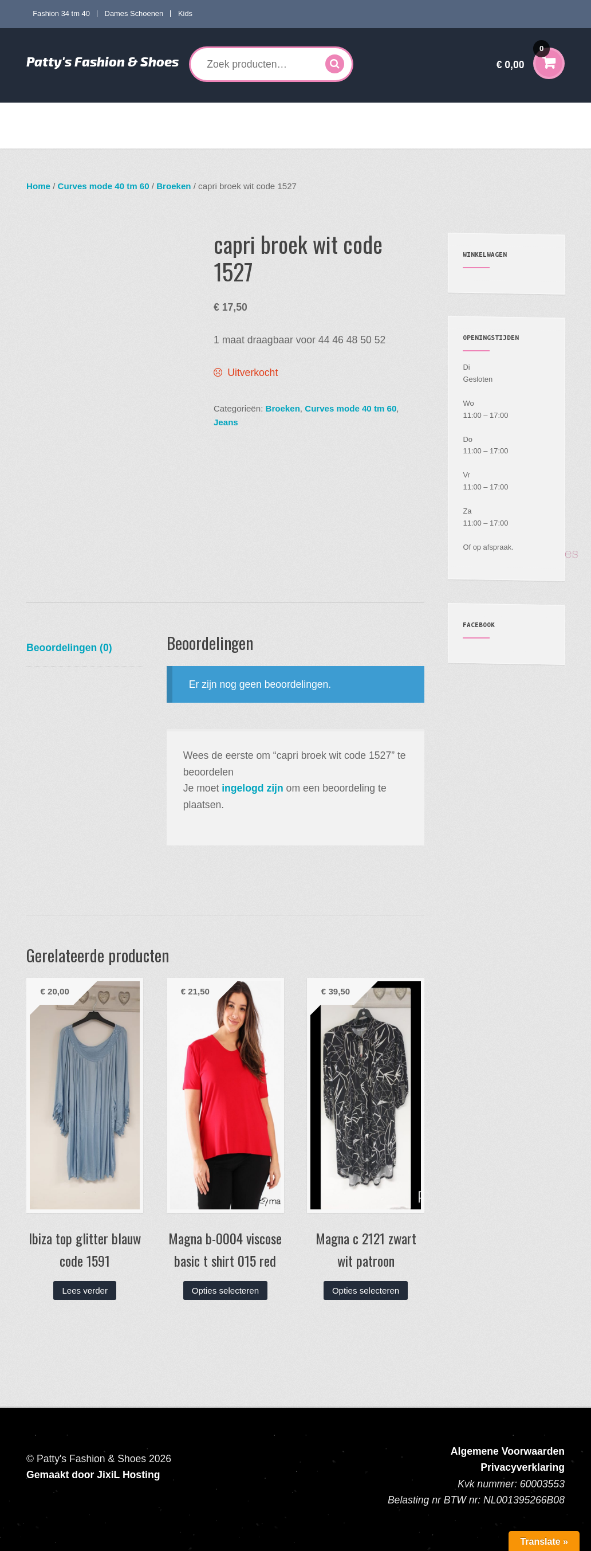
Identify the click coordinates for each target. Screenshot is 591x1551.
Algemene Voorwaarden (508, 1451)
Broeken (173, 186)
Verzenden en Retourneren (84, 137)
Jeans (226, 422)
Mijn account (473, 114)
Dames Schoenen (134, 13)
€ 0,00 (523, 57)
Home (46, 114)
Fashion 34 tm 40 (61, 13)
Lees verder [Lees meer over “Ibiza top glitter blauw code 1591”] (85, 1290)
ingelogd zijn (252, 788)
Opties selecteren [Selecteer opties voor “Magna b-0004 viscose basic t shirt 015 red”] (225, 1290)
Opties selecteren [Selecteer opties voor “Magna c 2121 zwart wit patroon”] (365, 1290)
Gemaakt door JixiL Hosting (93, 1474)
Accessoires (405, 114)
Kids (185, 13)
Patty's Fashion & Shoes (102, 61)
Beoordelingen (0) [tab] (69, 647)
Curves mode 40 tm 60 (194, 114)
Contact (157, 137)
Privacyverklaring (522, 1467)
